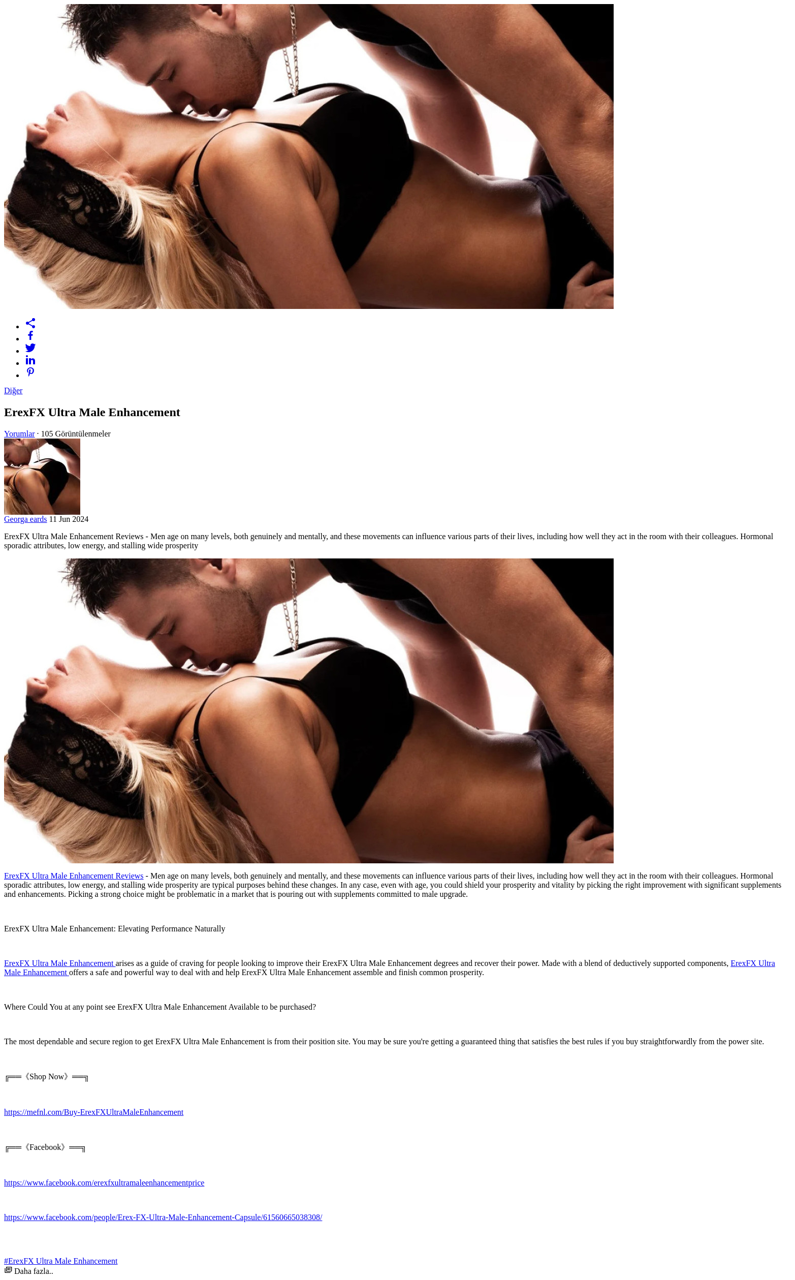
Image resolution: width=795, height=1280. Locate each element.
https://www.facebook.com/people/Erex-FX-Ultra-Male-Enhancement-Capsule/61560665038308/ (163, 1217)
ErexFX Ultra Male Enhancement (59, 963)
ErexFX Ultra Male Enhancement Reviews (74, 875)
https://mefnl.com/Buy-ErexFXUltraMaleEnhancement (93, 1112)
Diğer (13, 390)
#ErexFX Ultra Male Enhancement (60, 1261)
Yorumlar (19, 433)
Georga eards (25, 519)
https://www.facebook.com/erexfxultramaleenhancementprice (104, 1182)
